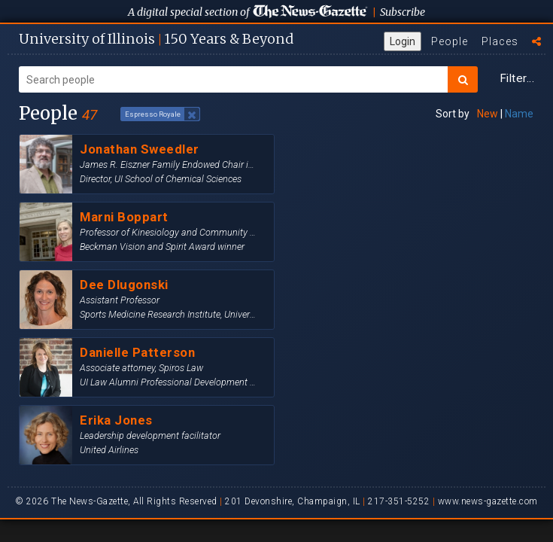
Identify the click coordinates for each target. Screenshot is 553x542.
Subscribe (402, 12)
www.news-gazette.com (488, 501)
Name (519, 114)
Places (500, 41)
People (449, 41)
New (487, 114)
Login (402, 41)
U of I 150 (156, 38)
